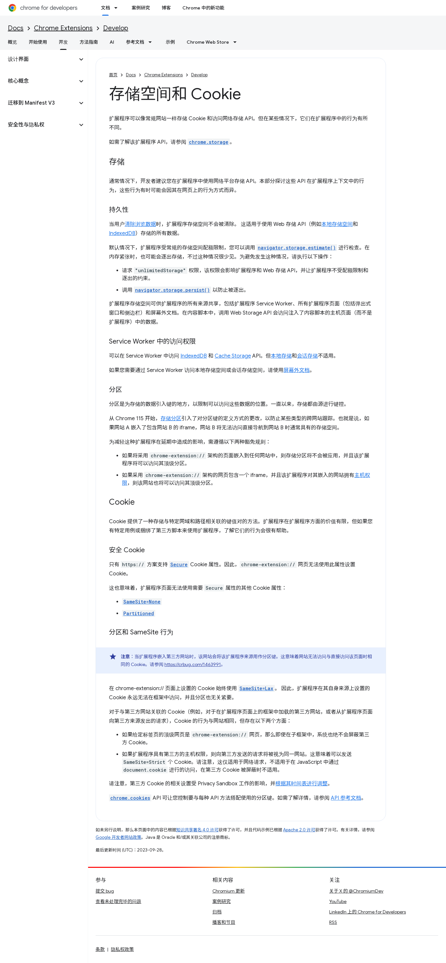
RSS (333, 922)
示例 (170, 42)
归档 (217, 912)
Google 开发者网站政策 (118, 837)
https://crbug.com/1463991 (192, 664)
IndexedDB (122, 233)
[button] (38, 59)
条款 (100, 949)
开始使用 (38, 42)
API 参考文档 (346, 798)
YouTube (337, 901)
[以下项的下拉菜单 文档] (118, 8)
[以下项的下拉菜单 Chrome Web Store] (237, 42)
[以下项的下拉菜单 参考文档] (152, 42)
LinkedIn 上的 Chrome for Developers (367, 912)
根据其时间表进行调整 (301, 783)
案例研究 (140, 8)
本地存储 (281, 356)
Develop (115, 28)
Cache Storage (233, 356)
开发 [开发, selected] (63, 42)
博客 (166, 8)
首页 (113, 75)
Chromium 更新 (228, 891)
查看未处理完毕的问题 (118, 901)
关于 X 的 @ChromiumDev (356, 891)
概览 (12, 42)
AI (112, 42)
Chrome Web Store (208, 42)
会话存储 (307, 356)
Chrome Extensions (63, 28)
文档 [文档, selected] (105, 8)
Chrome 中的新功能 (203, 8)
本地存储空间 (337, 224)
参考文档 (135, 42)
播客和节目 (223, 922)
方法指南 (89, 42)
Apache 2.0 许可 (299, 830)
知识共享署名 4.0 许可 (197, 830)
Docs (15, 28)
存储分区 (171, 418)
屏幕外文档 (297, 370)
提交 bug (105, 891)
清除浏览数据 (140, 224)
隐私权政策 (122, 949)
